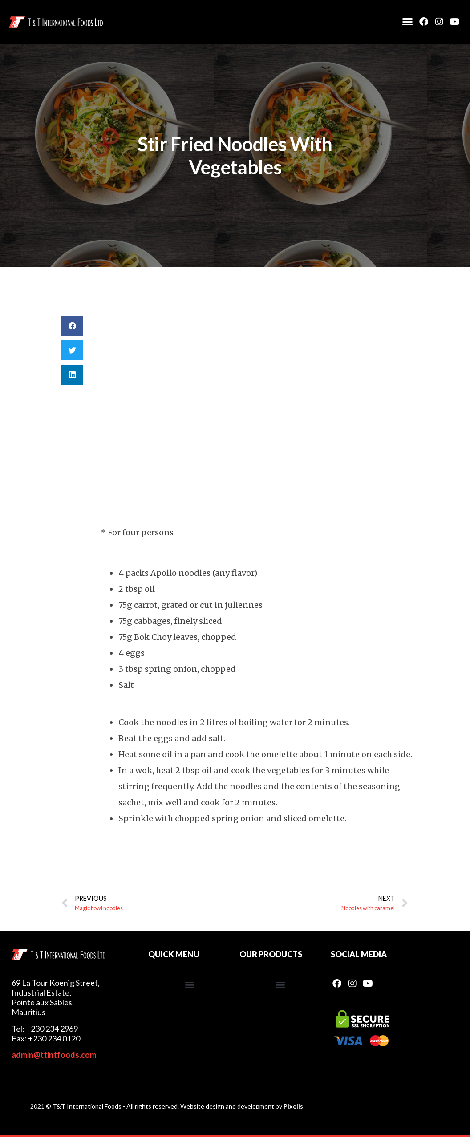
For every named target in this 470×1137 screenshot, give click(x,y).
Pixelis (293, 1106)
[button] (407, 21)
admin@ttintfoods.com (54, 1055)
